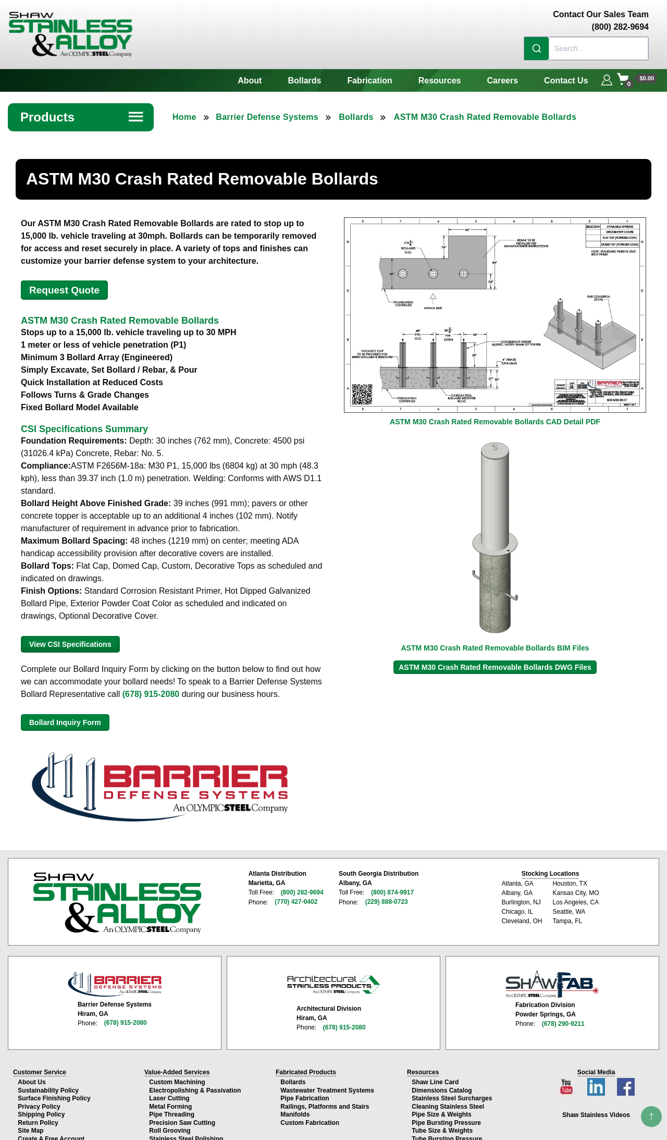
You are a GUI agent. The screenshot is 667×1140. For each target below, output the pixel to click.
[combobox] (586, 48)
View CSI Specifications (70, 644)
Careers (502, 80)
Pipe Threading (171, 1109)
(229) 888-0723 (385, 901)
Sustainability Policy (47, 1086)
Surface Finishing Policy (53, 1094)
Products (82, 117)
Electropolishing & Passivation (194, 1086)
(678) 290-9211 (563, 1021)
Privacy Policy (38, 1102)
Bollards (304, 80)
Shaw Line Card (434, 1079)
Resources (439, 80)
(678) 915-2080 (150, 694)
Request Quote (64, 290)
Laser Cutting (169, 1094)
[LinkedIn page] (597, 1081)
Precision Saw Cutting (182, 1117)
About (250, 80)
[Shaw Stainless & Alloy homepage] (117, 902)
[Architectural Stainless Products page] (333, 982)
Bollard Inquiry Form (65, 722)
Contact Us (566, 80)
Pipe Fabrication (304, 1094)
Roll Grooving (169, 1124)
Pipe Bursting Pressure (445, 1117)
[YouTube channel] (569, 1081)
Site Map (30, 1124)
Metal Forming (170, 1102)
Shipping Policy (40, 1109)
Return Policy (37, 1117)
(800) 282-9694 (302, 892)
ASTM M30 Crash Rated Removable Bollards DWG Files (495, 667)
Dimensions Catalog (441, 1086)
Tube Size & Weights (441, 1124)
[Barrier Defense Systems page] (115, 982)
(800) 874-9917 (390, 892)
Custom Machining (176, 1079)
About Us (31, 1079)
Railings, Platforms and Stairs (324, 1102)
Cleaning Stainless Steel (447, 1102)
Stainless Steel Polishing (186, 1131)
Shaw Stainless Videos (596, 1112)
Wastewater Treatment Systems (327, 1086)
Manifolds (294, 1109)
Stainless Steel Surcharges (451, 1094)
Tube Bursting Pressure (446, 1131)
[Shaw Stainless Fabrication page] (552, 982)
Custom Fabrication (309, 1117)
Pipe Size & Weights (441, 1109)
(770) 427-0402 (296, 901)
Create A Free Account (50, 1131)
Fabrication (369, 80)
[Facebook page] (624, 1081)
